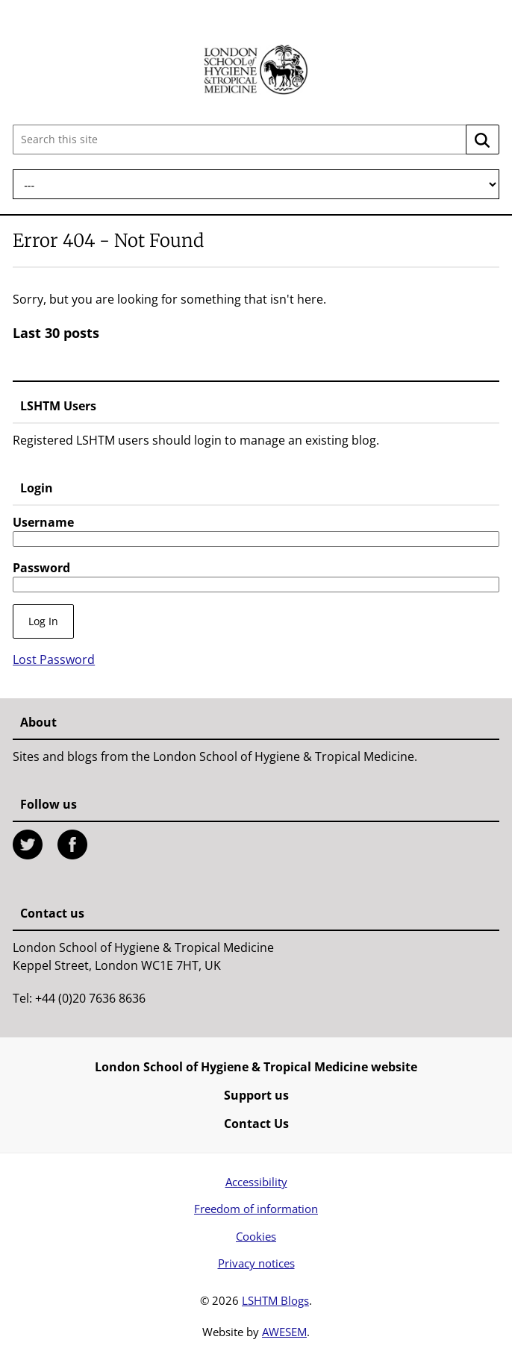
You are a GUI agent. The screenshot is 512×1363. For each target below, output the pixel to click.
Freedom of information (256, 1208)
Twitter (28, 844)
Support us (256, 1095)
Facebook (72, 844)
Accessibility (256, 1181)
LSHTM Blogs (275, 1300)
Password (41, 568)
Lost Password (54, 659)
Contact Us (256, 1123)
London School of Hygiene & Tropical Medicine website (256, 1067)
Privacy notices (256, 1263)
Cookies (256, 1236)
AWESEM (284, 1331)
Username (43, 522)
